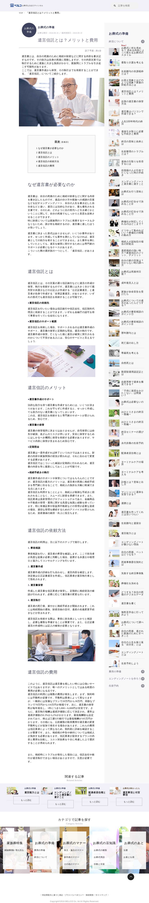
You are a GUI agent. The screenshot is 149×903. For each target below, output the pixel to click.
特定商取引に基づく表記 (52, 895)
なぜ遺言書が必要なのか (50, 148)
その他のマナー (71, 864)
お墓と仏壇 (129, 857)
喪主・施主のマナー (74, 850)
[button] (114, 5)
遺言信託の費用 (45, 165)
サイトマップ (101, 895)
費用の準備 (39, 850)
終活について (40, 857)
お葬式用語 (99, 857)
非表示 (65, 142)
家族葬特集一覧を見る (14, 850)
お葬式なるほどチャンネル (27, 5)
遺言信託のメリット (47, 157)
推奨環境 (90, 895)
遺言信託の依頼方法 (47, 161)
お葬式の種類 (100, 850)
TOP (21, 13)
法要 (126, 850)
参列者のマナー (71, 857)
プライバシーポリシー (74, 895)
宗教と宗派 (99, 864)
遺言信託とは (44, 152)
